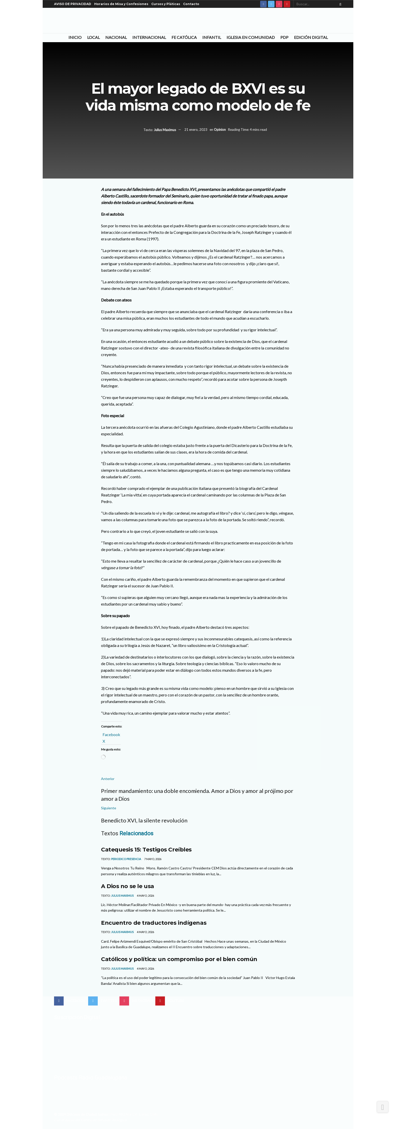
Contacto (191, 4)
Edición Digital (311, 37)
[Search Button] (339, 4)
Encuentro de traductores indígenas (153, 922)
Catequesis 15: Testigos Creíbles (146, 849)
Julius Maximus (165, 130)
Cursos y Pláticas (165, 4)
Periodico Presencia (126, 859)
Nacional (116, 37)
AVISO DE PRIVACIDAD (72, 4)
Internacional (149, 37)
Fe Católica (184, 37)
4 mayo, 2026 (145, 895)
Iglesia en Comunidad (251, 37)
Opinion (220, 130)
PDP (284, 37)
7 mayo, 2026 (152, 859)
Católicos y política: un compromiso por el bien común (179, 959)
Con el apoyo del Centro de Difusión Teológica (90, 1120)
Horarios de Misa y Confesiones (121, 4)
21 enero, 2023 (195, 130)
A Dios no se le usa (127, 886)
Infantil (211, 37)
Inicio (75, 37)
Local (93, 37)
